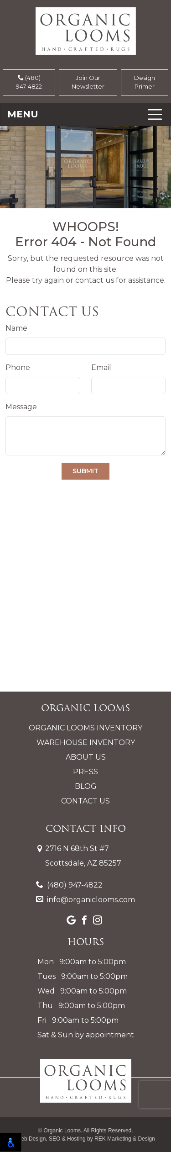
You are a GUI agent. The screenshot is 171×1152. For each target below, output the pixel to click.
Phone (17, 367)
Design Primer (144, 82)
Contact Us (85, 801)
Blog (86, 786)
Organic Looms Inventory (85, 728)
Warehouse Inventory (85, 742)
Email (101, 367)
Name (16, 328)
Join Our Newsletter (88, 82)
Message (21, 406)
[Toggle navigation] (85, 114)
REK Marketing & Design (124, 1139)
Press (85, 771)
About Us (86, 757)
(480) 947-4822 (29, 82)
